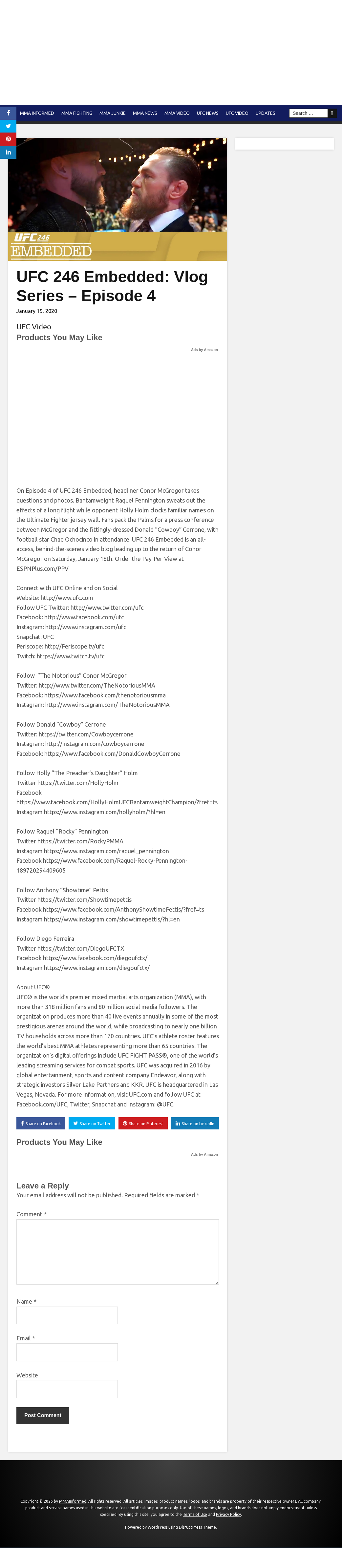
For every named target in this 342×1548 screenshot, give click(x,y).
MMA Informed (37, 113)
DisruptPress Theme (197, 1528)
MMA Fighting (76, 113)
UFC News (208, 113)
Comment (31, 1215)
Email (25, 1339)
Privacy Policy (228, 1515)
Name (26, 1302)
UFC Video (237, 113)
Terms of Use (195, 1515)
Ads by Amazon (204, 350)
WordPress (157, 1528)
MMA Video (177, 113)
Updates (265, 113)
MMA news (145, 113)
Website (27, 1376)
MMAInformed (72, 1502)
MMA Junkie (112, 113)
